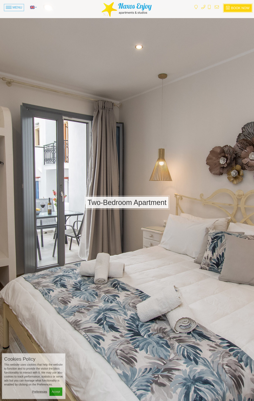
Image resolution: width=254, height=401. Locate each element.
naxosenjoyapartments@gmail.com (220, 8)
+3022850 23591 (206, 8)
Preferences (39, 391)
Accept (56, 391)
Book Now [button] (237, 8)
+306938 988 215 (211, 8)
